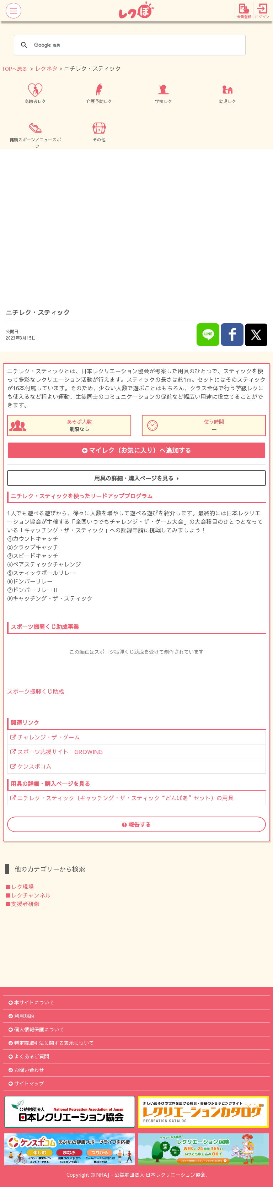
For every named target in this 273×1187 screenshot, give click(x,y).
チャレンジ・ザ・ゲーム (45, 737)
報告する (136, 824)
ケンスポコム (31, 766)
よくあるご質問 (29, 1056)
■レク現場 (19, 886)
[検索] (128, 45)
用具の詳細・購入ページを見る (136, 478)
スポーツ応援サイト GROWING (56, 751)
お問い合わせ (26, 1069)
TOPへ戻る (14, 68)
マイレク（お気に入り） (136, 450)
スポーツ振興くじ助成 (35, 691)
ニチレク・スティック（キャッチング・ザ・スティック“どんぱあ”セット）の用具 (122, 798)
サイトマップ (26, 1083)
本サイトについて (31, 1002)
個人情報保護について (36, 1029)
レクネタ (46, 68)
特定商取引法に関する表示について (51, 1042)
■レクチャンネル (28, 895)
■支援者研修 (22, 903)
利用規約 (21, 1015)
